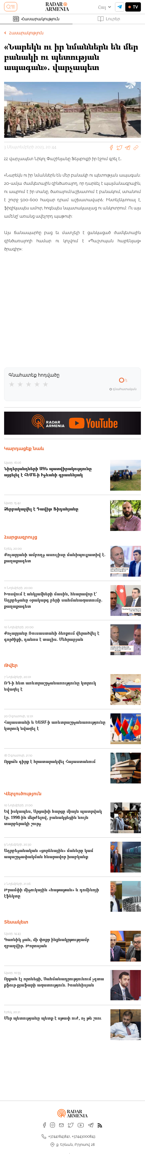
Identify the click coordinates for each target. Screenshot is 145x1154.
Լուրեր (109, 19)
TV (133, 7)
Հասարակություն (36, 18)
